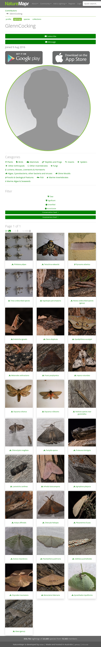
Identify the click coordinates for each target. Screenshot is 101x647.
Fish (42, 177)
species (27, 19)
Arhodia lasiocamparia (52, 486)
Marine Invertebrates (58, 177)
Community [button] (45, 3)
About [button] (34, 3)
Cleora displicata (52, 339)
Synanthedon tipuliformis (83, 595)
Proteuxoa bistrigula (83, 450)
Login (79, 3)
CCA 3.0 (85, 644)
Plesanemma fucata (83, 522)
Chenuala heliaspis (52, 522)
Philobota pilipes (20, 264)
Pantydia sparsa (52, 450)
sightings (17, 19)
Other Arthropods (16, 165)
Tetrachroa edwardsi (51, 264)
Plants (10, 161)
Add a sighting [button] (59, 3)
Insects (71, 161)
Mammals (34, 161)
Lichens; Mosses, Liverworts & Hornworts (26, 169)
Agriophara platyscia (83, 486)
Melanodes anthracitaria (20, 375)
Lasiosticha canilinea (20, 486)
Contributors (11, 10)
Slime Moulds (64, 173)
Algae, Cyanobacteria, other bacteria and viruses (30, 173)
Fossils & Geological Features (20, 177)
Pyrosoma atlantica (83, 264)
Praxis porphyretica (52, 375)
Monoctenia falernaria (52, 595)
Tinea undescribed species (20, 300)
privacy (77, 644)
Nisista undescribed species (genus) (83, 301)
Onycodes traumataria (20, 595)
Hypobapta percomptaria (51, 300)
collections (36, 19)
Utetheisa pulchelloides (83, 559)
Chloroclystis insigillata (20, 450)
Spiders (83, 161)
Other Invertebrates (39, 165)
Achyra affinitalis (20, 522)
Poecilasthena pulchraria (52, 559)
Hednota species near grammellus (83, 413)
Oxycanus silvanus (20, 412)
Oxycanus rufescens (51, 412)
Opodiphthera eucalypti (83, 339)
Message (50, 42)
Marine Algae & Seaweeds (19, 181)
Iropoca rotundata (83, 375)
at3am (42, 644)
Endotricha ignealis (20, 339)
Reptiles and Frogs (53, 161)
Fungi (55, 165)
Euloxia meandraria (20, 559)
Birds (20, 161)
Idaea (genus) (20, 631)
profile (8, 19)
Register (72, 3)
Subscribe (50, 36)
